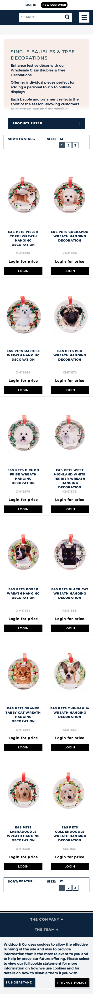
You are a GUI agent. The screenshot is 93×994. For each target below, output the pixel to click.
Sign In (31, 4)
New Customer (54, 4)
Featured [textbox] (28, 139)
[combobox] (30, 139)
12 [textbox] (61, 139)
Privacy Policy (72, 982)
